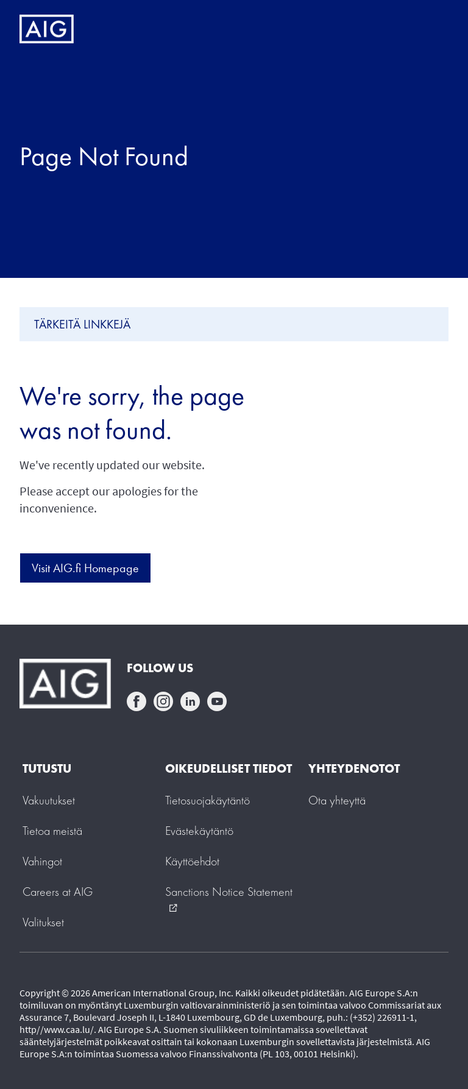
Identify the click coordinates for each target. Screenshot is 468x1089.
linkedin (190, 701)
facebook (136, 701)
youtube (217, 701)
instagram (163, 701)
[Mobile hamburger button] (433, 29)
